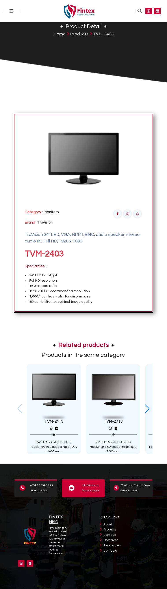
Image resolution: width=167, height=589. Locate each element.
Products (79, 34)
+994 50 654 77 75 (41, 485)
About (108, 524)
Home (60, 34)
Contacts (110, 550)
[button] (147, 408)
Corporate (111, 540)
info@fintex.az (90, 485)
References (112, 545)
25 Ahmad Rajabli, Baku (135, 485)
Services (110, 534)
